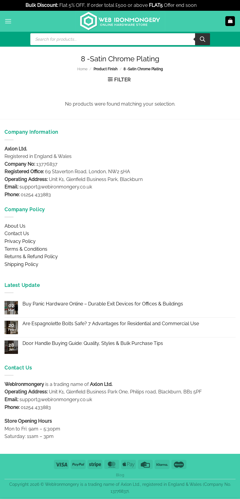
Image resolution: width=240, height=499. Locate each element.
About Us (14, 226)
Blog (120, 475)
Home (82, 69)
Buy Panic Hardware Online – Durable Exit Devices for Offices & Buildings (102, 304)
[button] (8, 21)
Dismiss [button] (206, 5)
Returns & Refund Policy (31, 256)
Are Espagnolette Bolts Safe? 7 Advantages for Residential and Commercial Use (110, 323)
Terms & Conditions (25, 249)
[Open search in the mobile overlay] (120, 39)
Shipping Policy (21, 264)
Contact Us (16, 233)
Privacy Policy (20, 241)
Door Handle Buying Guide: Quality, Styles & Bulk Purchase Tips (92, 343)
